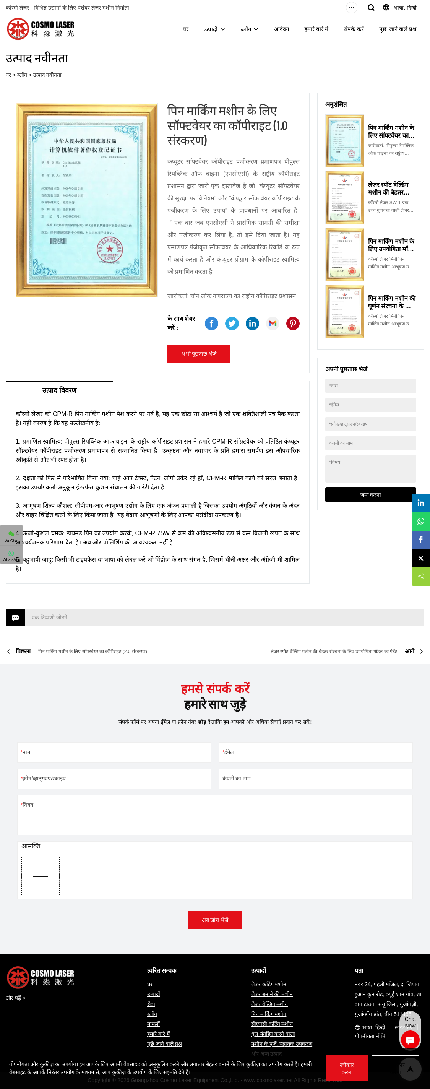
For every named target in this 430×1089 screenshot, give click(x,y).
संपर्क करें (354, 29)
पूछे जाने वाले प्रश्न (398, 29)
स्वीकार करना (347, 1068)
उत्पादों (210, 29)
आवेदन (281, 29)
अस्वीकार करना (395, 1068)
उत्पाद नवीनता (47, 75)
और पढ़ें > (16, 998)
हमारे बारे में (316, 29)
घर (185, 29)
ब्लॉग (246, 29)
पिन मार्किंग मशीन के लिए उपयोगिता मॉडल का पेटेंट (391, 249)
